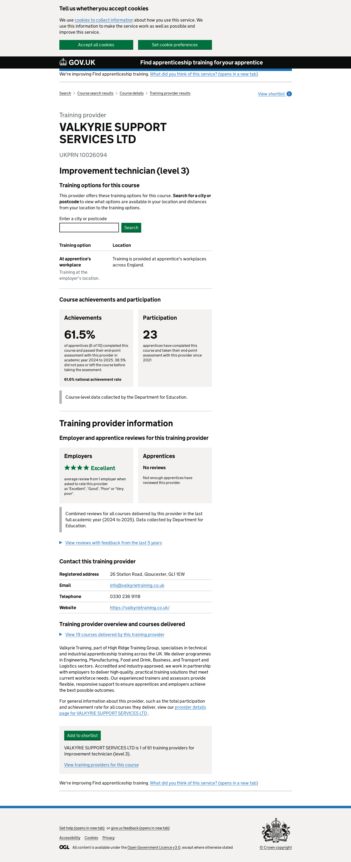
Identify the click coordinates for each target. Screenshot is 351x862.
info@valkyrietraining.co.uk (137, 585)
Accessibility (69, 837)
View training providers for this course (101, 765)
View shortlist (275, 94)
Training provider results (170, 93)
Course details (132, 93)
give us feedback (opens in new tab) (140, 828)
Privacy (108, 837)
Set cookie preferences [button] (175, 44)
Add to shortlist (82, 735)
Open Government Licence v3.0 (153, 847)
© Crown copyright (276, 847)
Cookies (91, 837)
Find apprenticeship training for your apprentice (201, 62)
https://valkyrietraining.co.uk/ (140, 607)
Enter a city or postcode (83, 218)
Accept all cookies (96, 44)
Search (65, 93)
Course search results (95, 93)
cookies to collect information (104, 20)
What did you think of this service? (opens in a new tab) (204, 74)
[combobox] (89, 227)
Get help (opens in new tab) (82, 828)
